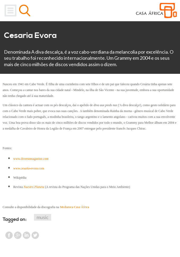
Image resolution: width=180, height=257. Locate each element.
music (43, 217)
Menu (10, 10)
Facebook (9, 235)
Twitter (35, 235)
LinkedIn (26, 235)
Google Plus (17, 235)
